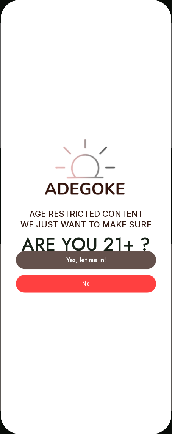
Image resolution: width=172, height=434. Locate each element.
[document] (86, 217)
